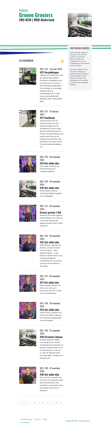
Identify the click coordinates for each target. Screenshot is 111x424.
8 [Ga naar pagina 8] (56, 403)
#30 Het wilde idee (49, 374)
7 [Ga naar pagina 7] (52, 403)
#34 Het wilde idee (49, 310)
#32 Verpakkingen (49, 72)
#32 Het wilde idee (49, 242)
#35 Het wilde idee (49, 188)
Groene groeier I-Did (50, 212)
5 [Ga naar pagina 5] (43, 403)
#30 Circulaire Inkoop (51, 337)
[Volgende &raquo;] (61, 403)
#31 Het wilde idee (49, 282)
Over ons (38, 419)
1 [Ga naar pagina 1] (25, 403)
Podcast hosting (26, 419)
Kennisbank (25, 422)
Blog (45, 419)
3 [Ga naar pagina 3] (34, 403)
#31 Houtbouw (47, 118)
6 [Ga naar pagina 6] (47, 403)
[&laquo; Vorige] (21, 403)
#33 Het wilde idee (49, 163)
